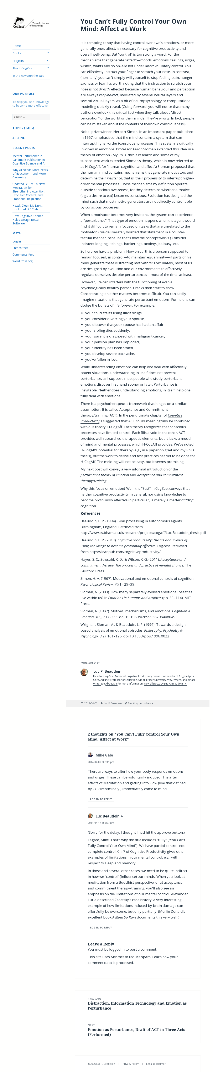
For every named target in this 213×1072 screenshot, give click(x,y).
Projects (18, 61)
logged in (117, 949)
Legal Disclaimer (156, 1064)
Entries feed (20, 248)
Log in (16, 241)
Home (16, 46)
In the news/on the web (28, 76)
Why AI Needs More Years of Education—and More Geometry (30, 173)
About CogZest (22, 68)
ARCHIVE (18, 138)
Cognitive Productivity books (143, 676)
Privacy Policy (131, 1064)
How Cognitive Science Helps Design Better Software (27, 219)
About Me (111, 683)
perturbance (146, 703)
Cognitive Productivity (148, 851)
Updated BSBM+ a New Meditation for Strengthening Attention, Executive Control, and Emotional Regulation (28, 191)
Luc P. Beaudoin (113, 703)
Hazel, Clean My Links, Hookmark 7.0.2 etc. (27, 207)
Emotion (132, 703)
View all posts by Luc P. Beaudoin (163, 683)
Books (16, 53)
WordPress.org (22, 261)
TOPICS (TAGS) (23, 128)
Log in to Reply (101, 799)
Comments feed (23, 254)
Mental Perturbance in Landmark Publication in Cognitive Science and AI (28, 159)
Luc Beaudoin (107, 816)
